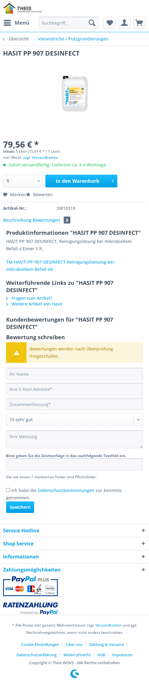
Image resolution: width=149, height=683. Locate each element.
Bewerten (39, 194)
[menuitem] (16, 23)
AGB (101, 654)
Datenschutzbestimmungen (66, 490)
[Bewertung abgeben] (74, 419)
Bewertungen (51, 220)
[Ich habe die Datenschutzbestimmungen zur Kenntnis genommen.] (8, 490)
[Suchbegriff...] (68, 23)
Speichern (20, 507)
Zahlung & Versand (106, 644)
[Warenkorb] (139, 23)
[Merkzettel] (109, 23)
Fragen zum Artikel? (29, 298)
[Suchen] (92, 23)
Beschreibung (17, 220)
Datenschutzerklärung (36, 654)
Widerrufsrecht (77, 654)
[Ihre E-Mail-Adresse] (74, 389)
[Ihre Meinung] (74, 439)
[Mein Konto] (124, 23)
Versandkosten (108, 625)
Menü (16, 22)
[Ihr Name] (74, 374)
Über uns (74, 644)
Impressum (122, 654)
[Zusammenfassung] (74, 404)
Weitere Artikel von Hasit (34, 304)
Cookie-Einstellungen (40, 644)
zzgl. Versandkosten (40, 157)
